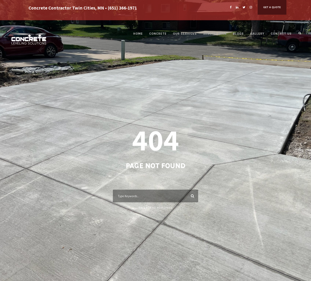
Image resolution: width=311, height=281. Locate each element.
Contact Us (281, 33)
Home (138, 33)
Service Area (215, 33)
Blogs (238, 33)
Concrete (158, 33)
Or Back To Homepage (156, 207)
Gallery (257, 33)
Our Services (185, 33)
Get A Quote (272, 7)
